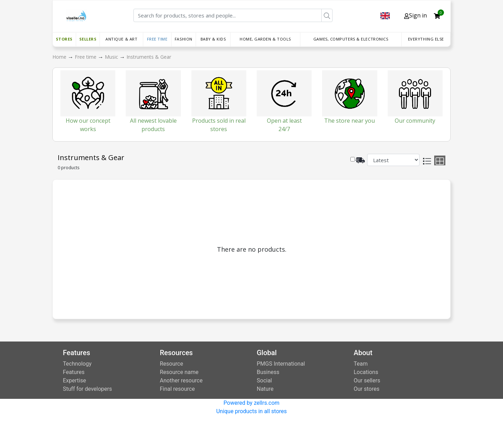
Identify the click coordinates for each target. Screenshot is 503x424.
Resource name (179, 372)
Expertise (74, 380)
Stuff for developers (87, 389)
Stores (64, 39)
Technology (77, 363)
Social (264, 380)
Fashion (183, 39)
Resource (171, 363)
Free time (157, 39)
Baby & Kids (213, 39)
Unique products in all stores (251, 411)
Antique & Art (121, 39)
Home (60, 56)
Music (112, 56)
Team (361, 363)
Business (268, 372)
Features (74, 372)
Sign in (415, 15)
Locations (366, 372)
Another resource (181, 380)
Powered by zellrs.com (251, 403)
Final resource (177, 389)
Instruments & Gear (148, 56)
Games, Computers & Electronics (350, 39)
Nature (265, 389)
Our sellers (367, 380)
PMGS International (281, 363)
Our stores (367, 389)
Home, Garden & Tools (265, 39)
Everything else (426, 39)
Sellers (88, 39)
